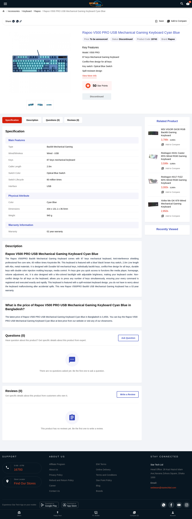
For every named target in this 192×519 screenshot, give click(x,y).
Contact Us (54, 491)
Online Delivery (103, 469)
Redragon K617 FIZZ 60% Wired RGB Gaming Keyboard (174, 179)
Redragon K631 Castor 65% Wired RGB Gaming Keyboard (174, 156)
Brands (99, 491)
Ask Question (128, 338)
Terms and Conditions (106, 475)
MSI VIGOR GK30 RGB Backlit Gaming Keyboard (173, 132)
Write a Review (127, 394)
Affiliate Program (57, 464)
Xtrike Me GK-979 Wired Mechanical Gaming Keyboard (173, 203)
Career (52, 485)
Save (159, 21)
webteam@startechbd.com (163, 487)
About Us (53, 469)
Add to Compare (177, 21)
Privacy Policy (56, 475)
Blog (98, 485)
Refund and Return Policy (61, 480)
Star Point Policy (104, 480)
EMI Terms (101, 464)
